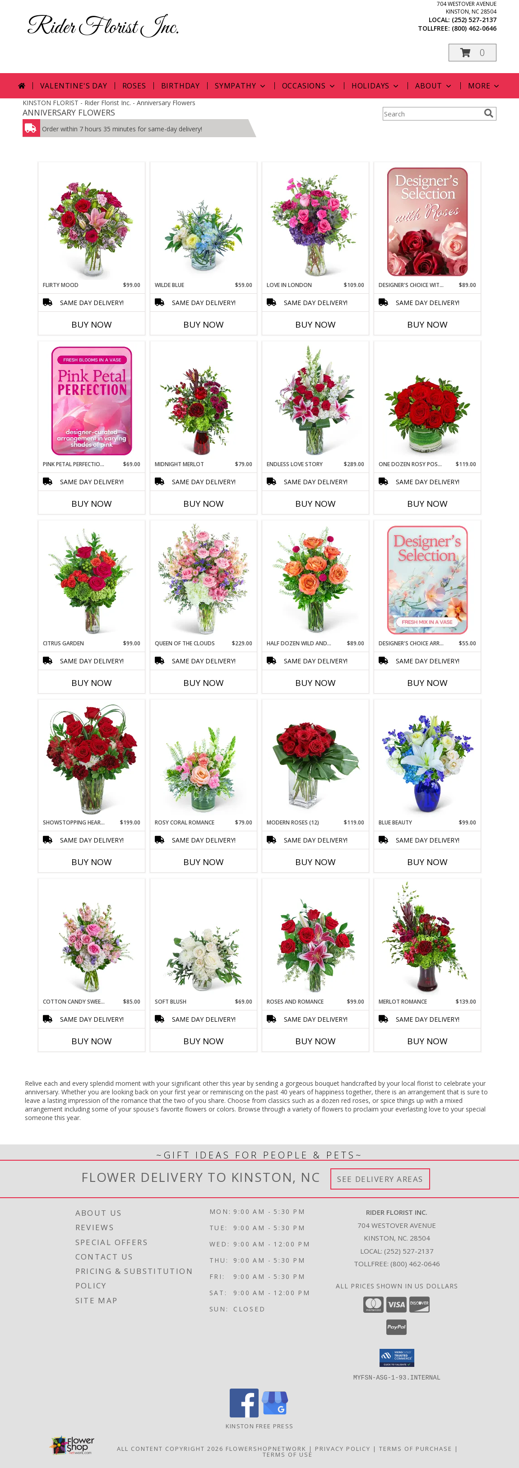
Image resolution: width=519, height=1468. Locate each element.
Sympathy (241, 86)
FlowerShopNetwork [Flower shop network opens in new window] (266, 1448)
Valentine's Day (73, 86)
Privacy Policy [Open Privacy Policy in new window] (343, 1448)
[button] (472, 52)
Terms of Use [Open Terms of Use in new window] (288, 1454)
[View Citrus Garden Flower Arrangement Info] (91, 580)
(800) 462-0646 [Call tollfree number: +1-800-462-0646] (474, 28)
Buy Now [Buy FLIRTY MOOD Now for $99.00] (91, 324)
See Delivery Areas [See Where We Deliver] (380, 1179)
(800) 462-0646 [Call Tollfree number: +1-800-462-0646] (415, 1263)
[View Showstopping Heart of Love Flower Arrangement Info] (91, 759)
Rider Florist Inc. (103, 28)
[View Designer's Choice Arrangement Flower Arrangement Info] (427, 580)
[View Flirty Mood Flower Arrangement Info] (91, 222)
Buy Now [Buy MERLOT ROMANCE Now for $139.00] (427, 1041)
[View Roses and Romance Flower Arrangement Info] (315, 938)
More (484, 86)
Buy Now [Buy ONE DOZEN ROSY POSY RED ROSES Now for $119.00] (427, 503)
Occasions (309, 86)
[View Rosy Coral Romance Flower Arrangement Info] (203, 759)
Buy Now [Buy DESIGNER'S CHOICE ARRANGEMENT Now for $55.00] (427, 683)
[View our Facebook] (244, 1414)
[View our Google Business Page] (274, 1414)
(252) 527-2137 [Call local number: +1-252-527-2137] (474, 19)
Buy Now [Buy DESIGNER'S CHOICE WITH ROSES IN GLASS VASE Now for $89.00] (427, 324)
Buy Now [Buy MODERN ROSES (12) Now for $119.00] (315, 862)
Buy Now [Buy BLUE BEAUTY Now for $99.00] (427, 862)
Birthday (180, 86)
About (434, 86)
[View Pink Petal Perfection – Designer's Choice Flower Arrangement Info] (91, 401)
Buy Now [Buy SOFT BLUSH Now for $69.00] (203, 1041)
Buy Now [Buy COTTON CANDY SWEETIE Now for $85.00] (91, 1041)
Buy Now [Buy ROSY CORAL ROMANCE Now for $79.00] (203, 862)
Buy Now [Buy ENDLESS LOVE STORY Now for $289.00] (315, 503)
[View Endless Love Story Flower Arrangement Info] (315, 401)
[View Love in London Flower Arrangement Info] (315, 222)
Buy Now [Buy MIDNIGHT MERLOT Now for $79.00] (203, 503)
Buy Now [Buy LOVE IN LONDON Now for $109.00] (315, 324)
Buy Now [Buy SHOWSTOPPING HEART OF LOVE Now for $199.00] (91, 862)
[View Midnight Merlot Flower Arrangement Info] (203, 401)
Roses (134, 86)
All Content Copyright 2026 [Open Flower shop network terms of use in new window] (170, 1448)
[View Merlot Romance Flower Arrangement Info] (427, 938)
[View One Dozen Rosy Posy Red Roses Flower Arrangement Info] (427, 401)
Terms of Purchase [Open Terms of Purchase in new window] (415, 1448)
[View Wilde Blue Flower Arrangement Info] (203, 222)
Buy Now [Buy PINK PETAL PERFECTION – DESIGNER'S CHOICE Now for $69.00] (91, 503)
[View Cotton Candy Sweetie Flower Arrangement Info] (91, 938)
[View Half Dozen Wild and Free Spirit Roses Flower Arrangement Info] (315, 580)
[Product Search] (431, 113)
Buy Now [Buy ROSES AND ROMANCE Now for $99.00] (315, 1041)
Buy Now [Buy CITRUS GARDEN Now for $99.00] (91, 683)
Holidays (376, 86)
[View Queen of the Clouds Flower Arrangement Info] (203, 580)
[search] (489, 113)
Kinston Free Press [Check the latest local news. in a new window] (259, 1426)
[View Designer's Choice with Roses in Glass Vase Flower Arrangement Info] (427, 222)
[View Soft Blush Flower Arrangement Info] (203, 938)
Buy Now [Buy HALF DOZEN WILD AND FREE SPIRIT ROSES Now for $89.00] (315, 683)
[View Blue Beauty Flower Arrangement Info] (427, 759)
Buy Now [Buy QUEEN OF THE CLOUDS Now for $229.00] (203, 683)
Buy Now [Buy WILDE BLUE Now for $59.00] (203, 324)
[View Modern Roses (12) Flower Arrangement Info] (315, 759)
